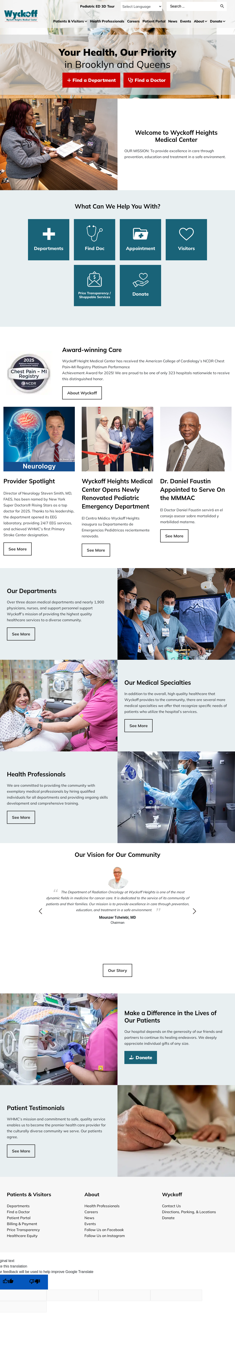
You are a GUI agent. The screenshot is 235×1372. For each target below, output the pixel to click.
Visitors (186, 238)
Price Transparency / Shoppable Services (94, 285)
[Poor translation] (34, 1282)
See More (17, 549)
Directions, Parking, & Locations (189, 1212)
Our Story (117, 970)
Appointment (140, 238)
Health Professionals (102, 1206)
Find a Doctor (147, 80)
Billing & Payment (22, 1223)
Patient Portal (19, 1217)
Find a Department (91, 80)
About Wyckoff (82, 393)
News (89, 1217)
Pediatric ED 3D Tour (97, 6)
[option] (117, 895)
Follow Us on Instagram (104, 1235)
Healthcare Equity (22, 1235)
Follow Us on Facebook (104, 1229)
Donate (140, 284)
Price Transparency (23, 1229)
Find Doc (94, 238)
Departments (48, 238)
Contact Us (171, 1206)
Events (90, 1223)
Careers (91, 1212)
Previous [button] (40, 911)
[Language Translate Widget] (141, 6)
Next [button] (194, 911)
